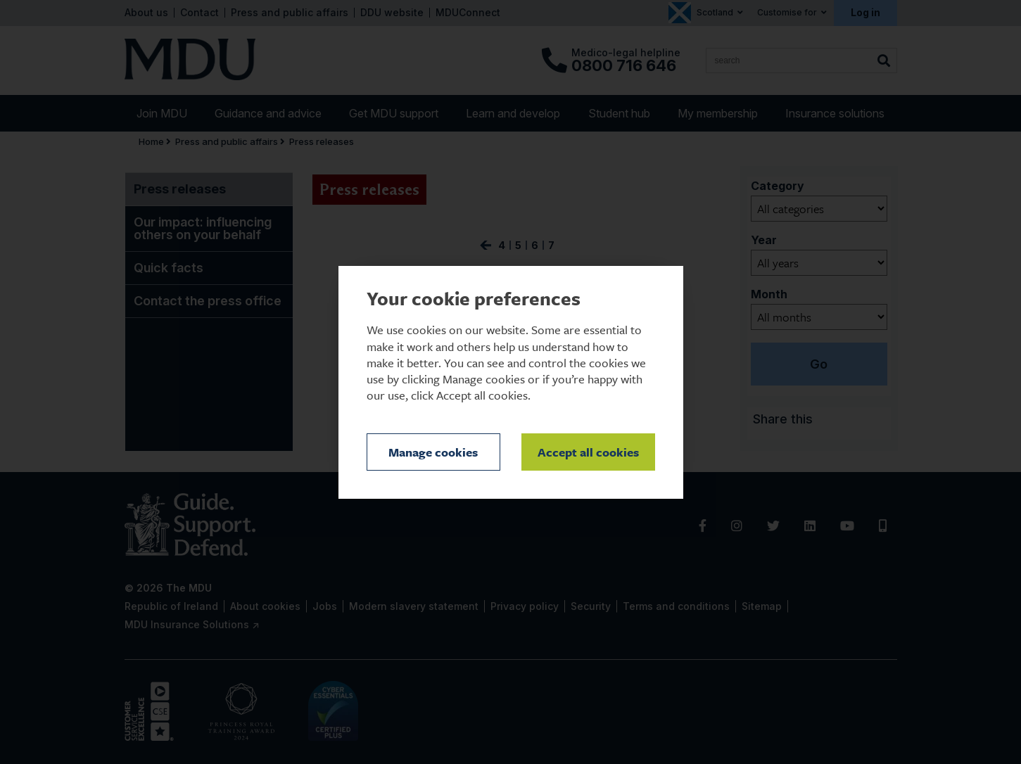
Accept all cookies (588, 452)
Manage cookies (433, 452)
